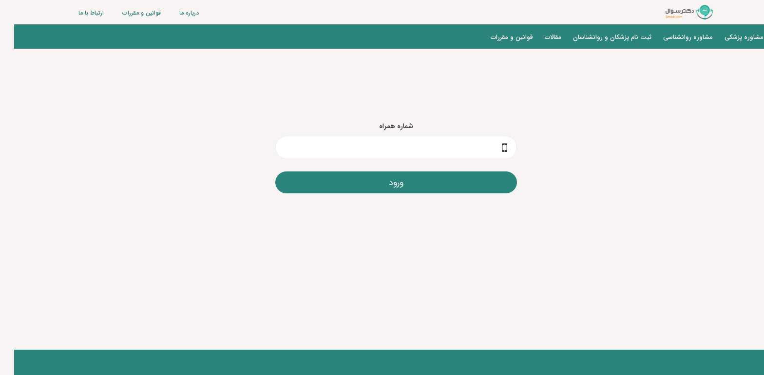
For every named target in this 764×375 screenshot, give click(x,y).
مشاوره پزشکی (729, 37)
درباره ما (175, 13)
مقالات (539, 37)
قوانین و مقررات (127, 13)
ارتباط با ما (77, 13)
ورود (382, 182)
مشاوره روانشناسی (674, 37)
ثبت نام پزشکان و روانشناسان (598, 37)
